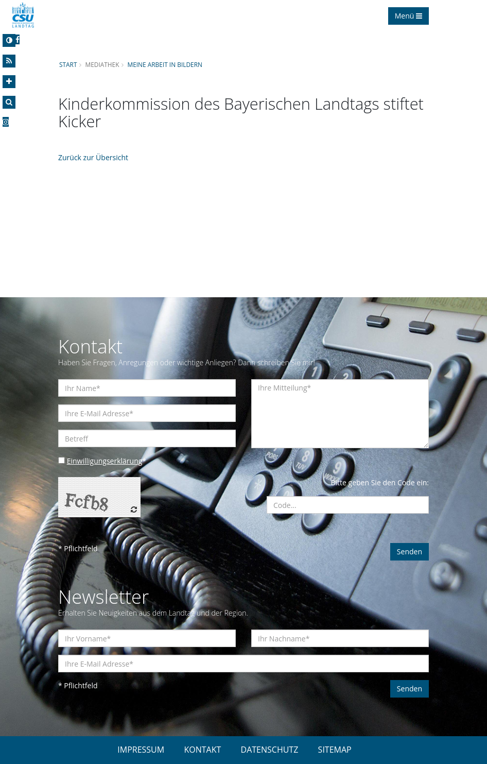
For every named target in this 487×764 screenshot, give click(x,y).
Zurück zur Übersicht (93, 157)
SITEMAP (335, 749)
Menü (408, 16)
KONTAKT (202, 749)
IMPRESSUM (140, 749)
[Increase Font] (9, 81)
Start (68, 64)
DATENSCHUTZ (270, 749)
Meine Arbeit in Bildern (164, 64)
